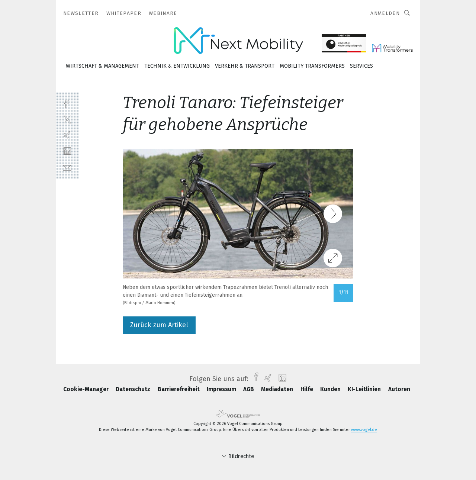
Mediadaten (278, 389)
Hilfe (307, 389)
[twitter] (67, 119)
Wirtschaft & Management (102, 66)
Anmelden (385, 13)
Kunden (331, 389)
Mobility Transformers (312, 66)
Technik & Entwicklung (177, 66)
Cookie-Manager (86, 389)
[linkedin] (67, 151)
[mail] (67, 167)
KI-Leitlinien (365, 389)
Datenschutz (134, 389)
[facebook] (67, 103)
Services (361, 66)
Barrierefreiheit (179, 389)
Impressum (222, 389)
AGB (249, 389)
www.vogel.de (364, 429)
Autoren (399, 389)
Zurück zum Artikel (159, 325)
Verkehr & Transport (244, 66)
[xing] (67, 135)
